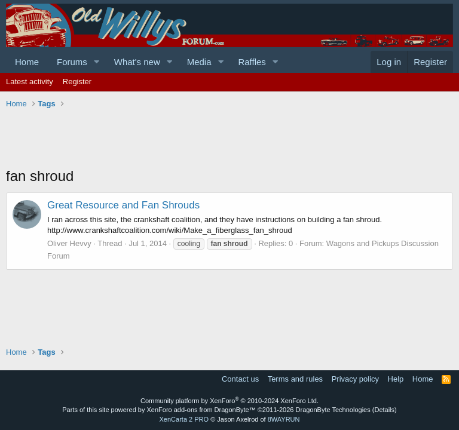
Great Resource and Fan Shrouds (123, 205)
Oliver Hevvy (69, 243)
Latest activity (29, 81)
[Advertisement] (223, 139)
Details (384, 409)
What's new (137, 62)
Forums (72, 62)
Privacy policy (355, 378)
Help (396, 378)
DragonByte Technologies (333, 409)
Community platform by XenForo (229, 400)
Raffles (251, 62)
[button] (96, 62)
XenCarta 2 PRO (184, 419)
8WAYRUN (284, 419)
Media (199, 62)
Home (27, 62)
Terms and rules (295, 378)
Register (77, 81)
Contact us (240, 378)
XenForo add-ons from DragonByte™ (201, 409)
